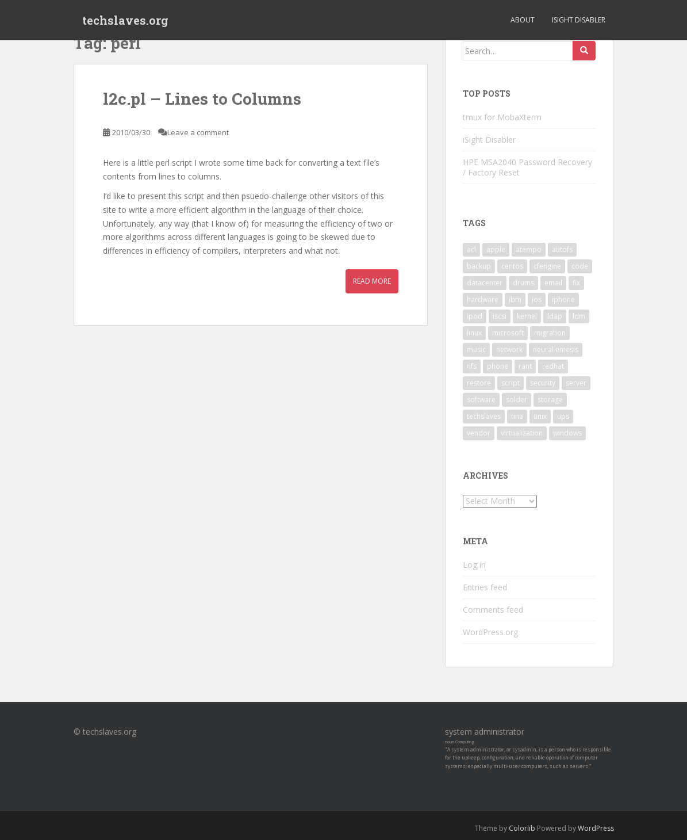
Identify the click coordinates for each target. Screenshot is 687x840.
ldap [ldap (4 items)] (554, 316)
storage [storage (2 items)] (550, 399)
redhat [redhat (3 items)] (553, 366)
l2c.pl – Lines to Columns (202, 98)
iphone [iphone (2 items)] (563, 299)
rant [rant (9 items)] (525, 366)
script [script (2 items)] (510, 383)
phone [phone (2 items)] (497, 366)
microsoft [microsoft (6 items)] (508, 333)
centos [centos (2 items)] (512, 266)
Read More (372, 281)
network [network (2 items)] (509, 349)
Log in (474, 564)
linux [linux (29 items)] (474, 333)
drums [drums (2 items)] (523, 283)
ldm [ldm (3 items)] (579, 316)
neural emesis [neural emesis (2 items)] (555, 349)
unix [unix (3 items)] (540, 416)
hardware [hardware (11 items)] (482, 299)
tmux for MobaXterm (502, 117)
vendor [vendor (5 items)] (478, 433)
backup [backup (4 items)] (479, 266)
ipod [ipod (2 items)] (474, 316)
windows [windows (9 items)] (567, 433)
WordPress (596, 828)
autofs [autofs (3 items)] (562, 249)
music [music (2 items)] (476, 349)
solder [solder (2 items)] (516, 399)
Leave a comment (198, 132)
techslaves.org (125, 20)
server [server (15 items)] (576, 383)
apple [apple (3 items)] (495, 249)
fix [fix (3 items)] (576, 283)
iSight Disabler (578, 20)
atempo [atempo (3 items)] (529, 249)
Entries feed (485, 587)
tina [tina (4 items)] (517, 416)
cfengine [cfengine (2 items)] (547, 266)
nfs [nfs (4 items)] (472, 366)
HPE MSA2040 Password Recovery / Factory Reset (527, 167)
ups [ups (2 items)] (563, 416)
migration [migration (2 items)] (550, 333)
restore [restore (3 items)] (479, 383)
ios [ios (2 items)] (537, 299)
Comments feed (493, 609)
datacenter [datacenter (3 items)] (484, 283)
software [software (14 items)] (481, 399)
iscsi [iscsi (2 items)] (499, 316)
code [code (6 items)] (579, 266)
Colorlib (522, 828)
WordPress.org (490, 632)
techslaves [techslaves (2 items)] (484, 416)
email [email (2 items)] (553, 283)
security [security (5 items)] (542, 383)
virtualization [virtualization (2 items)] (522, 433)
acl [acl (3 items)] (471, 249)
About (523, 20)
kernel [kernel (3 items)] (527, 316)
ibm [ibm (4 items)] (515, 299)
